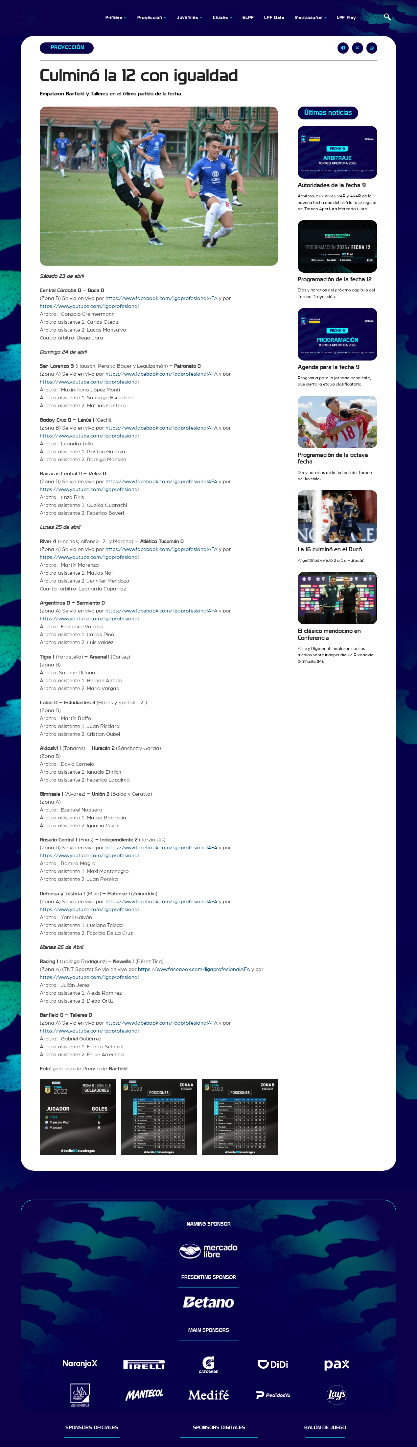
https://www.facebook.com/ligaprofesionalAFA (161, 298)
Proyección (67, 47)
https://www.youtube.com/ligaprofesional (89, 306)
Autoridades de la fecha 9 (332, 185)
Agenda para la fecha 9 (328, 367)
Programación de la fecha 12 (335, 279)
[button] (343, 48)
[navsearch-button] (387, 17)
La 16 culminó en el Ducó (330, 549)
